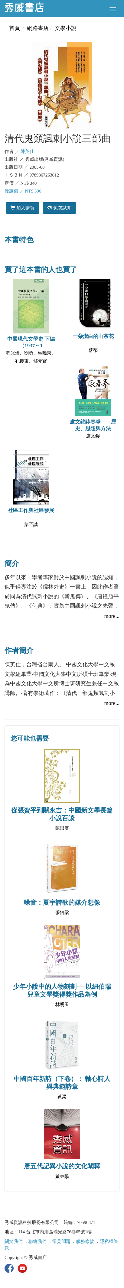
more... (111, 616)
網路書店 (38, 28)
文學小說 (66, 28)
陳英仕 (27, 151)
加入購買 (22, 207)
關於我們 (14, 1241)
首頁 (14, 28)
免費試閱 (59, 207)
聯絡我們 (37, 1241)
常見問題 (61, 1241)
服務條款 (85, 1241)
